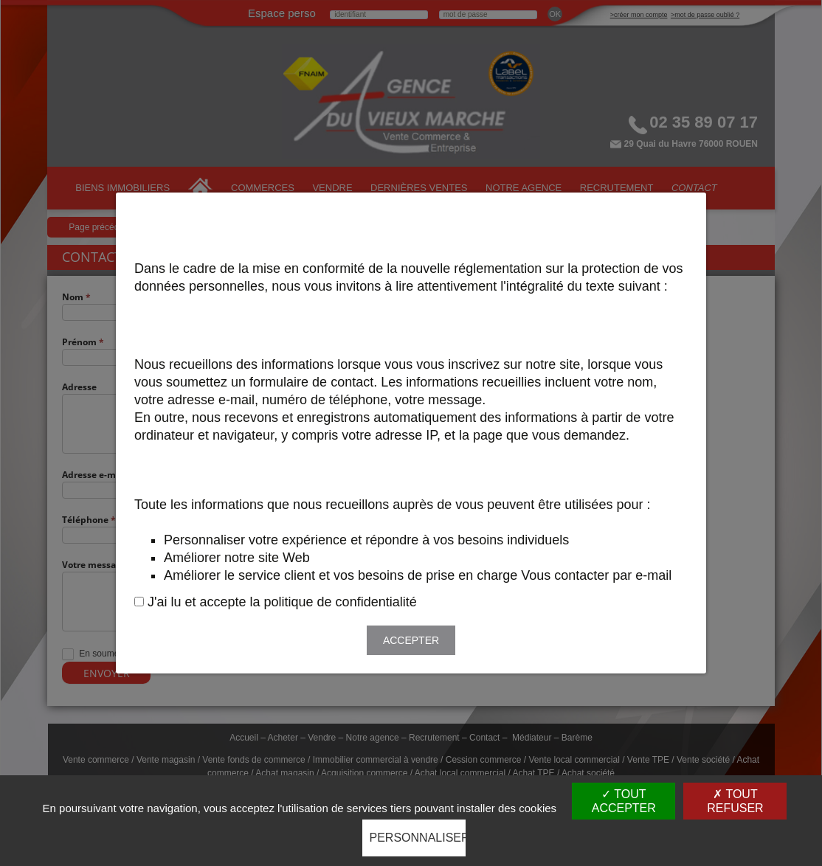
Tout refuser (735, 801)
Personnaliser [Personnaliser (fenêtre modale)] (418, 837)
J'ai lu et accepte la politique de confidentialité (282, 602)
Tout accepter (624, 801)
